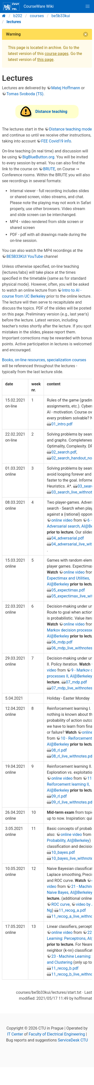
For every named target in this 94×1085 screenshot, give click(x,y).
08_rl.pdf (59, 750)
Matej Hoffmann (65, 88)
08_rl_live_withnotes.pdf (72, 756)
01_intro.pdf (61, 424)
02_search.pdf (63, 452)
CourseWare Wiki (28, 6)
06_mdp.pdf (61, 642)
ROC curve (60, 904)
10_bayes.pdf (63, 852)
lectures (14, 21)
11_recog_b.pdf (64, 968)
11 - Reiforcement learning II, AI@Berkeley (70, 784)
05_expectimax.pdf (68, 590)
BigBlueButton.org (38, 157)
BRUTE (49, 169)
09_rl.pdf (59, 796)
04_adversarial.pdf (67, 538)
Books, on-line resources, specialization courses (44, 360)
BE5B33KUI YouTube (24, 256)
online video (61, 520)
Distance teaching (51, 111)
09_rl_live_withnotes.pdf (72, 802)
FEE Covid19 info (56, 141)
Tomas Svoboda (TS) (24, 93)
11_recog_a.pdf (72, 910)
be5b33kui (61, 15)
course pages (56, 53)
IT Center (15, 1034)
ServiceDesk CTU (73, 1040)
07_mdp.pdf (76, 682)
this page (45, 59)
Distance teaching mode (70, 129)
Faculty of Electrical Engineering (57, 1034)
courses (37, 15)
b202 (17, 15)
